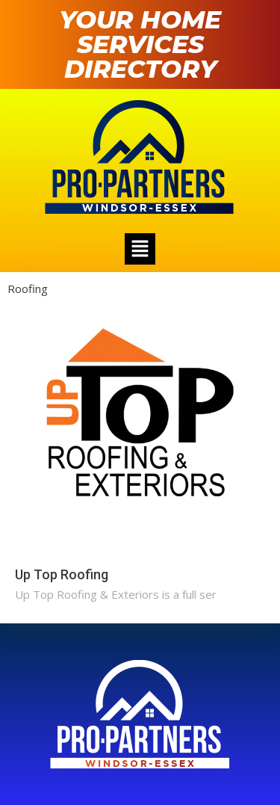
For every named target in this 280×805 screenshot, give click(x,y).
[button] (140, 249)
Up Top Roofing (61, 574)
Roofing (27, 288)
